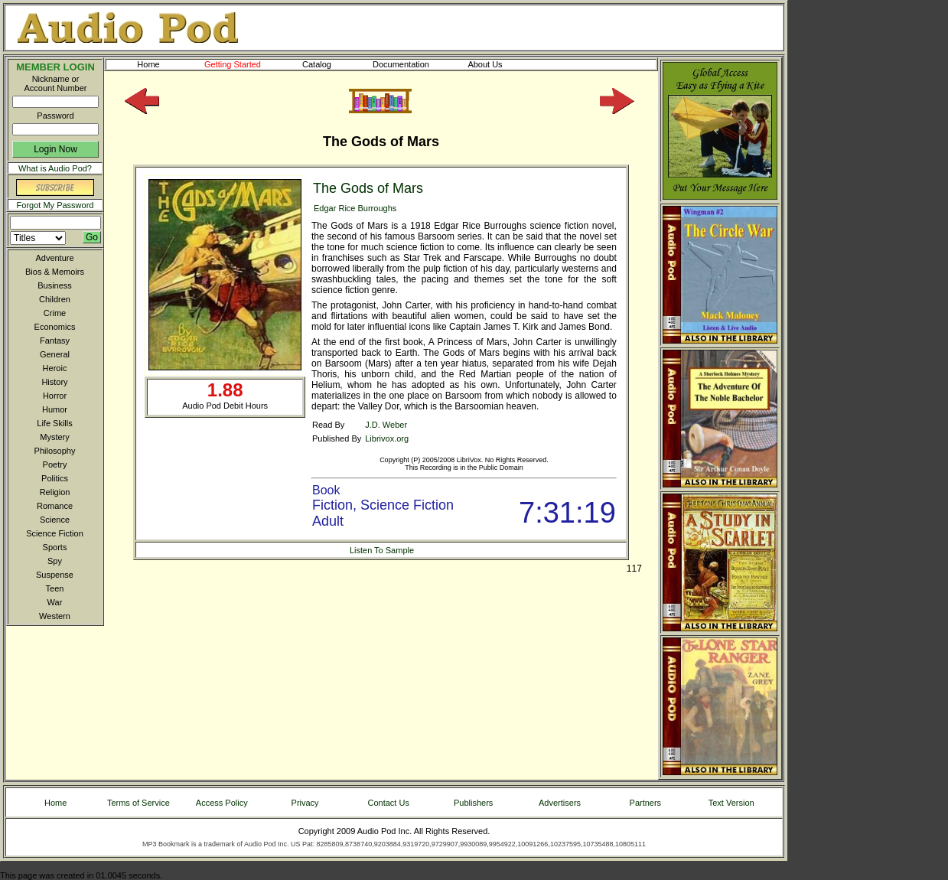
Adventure (54, 257)
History (54, 381)
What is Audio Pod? (55, 168)
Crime (55, 313)
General (55, 354)
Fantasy (55, 340)
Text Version (731, 802)
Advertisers (560, 802)
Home (148, 64)
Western (54, 616)
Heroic (55, 368)
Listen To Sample (382, 550)
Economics (55, 326)
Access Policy (222, 802)
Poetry (55, 464)
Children (54, 299)
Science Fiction (54, 533)
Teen (55, 588)
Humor (54, 409)
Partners (646, 802)
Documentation (408, 64)
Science (55, 519)
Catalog (330, 64)
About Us (497, 64)
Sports (55, 547)
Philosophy (55, 450)
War (55, 602)
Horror (55, 395)
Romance (55, 505)
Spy (54, 560)
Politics (54, 478)
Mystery (55, 437)
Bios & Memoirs (54, 271)
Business (54, 285)
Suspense (54, 574)
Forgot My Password (55, 205)
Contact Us (388, 802)
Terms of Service (138, 802)
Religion (55, 492)
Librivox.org (387, 438)
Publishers (473, 802)
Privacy (305, 802)
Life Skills (54, 423)
